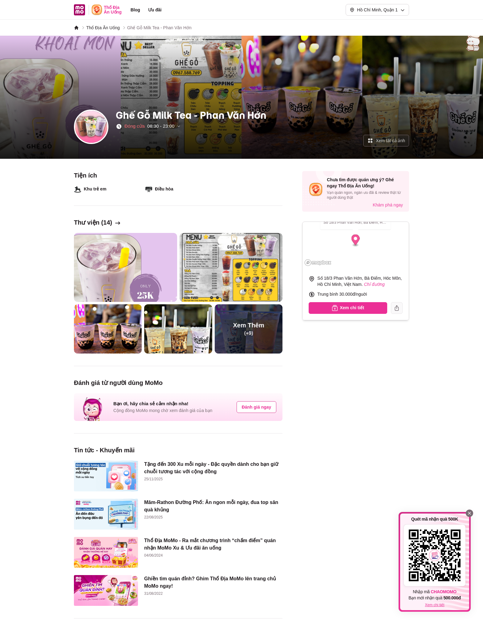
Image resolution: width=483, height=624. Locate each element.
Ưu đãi (155, 9)
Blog (135, 9)
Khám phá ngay (388, 204)
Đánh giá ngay (256, 407)
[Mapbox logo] (317, 262)
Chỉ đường (374, 284)
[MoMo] (76, 27)
